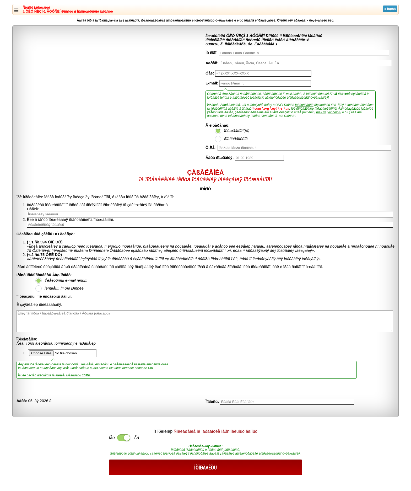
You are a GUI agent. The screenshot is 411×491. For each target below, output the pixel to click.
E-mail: (212, 83)
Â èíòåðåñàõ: (218, 125)
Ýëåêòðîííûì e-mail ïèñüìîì (66, 280)
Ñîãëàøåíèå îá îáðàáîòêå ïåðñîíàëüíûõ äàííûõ (215, 431)
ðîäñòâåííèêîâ (236, 139)
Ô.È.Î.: (211, 148)
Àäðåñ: (212, 63)
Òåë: (210, 73)
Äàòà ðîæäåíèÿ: (220, 158)
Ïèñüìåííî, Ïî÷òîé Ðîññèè (64, 288)
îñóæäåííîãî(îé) (236, 131)
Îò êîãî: (212, 53)
